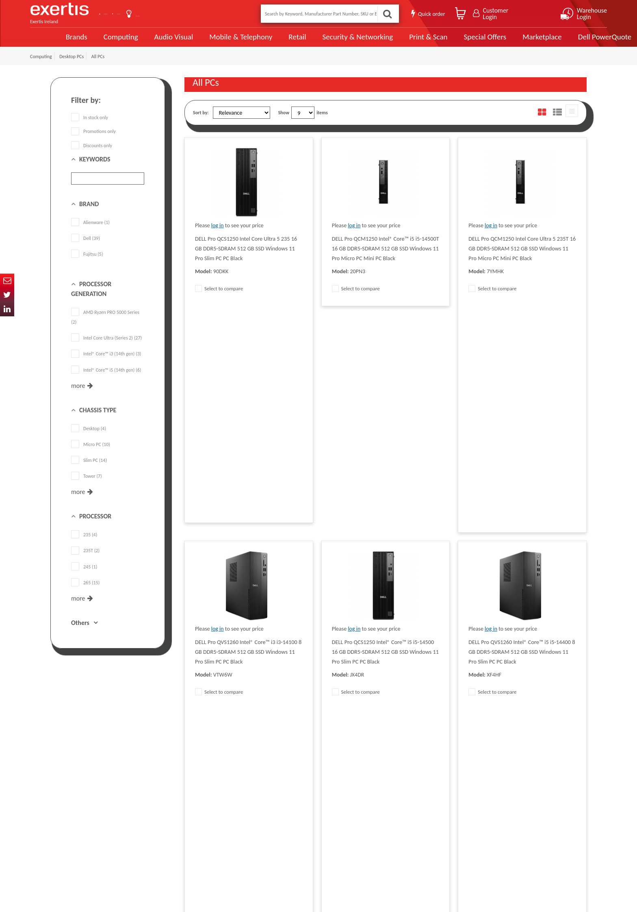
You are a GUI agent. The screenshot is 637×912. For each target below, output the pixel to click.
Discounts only (91, 154)
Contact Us (127, 13)
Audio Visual (145, 41)
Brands (49, 41)
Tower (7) (86, 485)
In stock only (89, 127)
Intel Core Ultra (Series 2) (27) (106, 347)
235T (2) (85, 560)
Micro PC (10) (90, 454)
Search (385, 14)
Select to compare (219, 298)
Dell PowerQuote (572, 41)
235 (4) (84, 544)
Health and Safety (282, 836)
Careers (272, 812)
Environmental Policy (285, 824)
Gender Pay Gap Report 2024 (213, 848)
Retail (268, 41)
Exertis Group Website (206, 812)
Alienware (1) (90, 232)
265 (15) (85, 592)
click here (107, 824)
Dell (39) (85, 247)
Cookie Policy (197, 824)
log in (217, 234)
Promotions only (93, 141)
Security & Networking (328, 41)
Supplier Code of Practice (289, 787)
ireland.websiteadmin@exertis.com (115, 831)
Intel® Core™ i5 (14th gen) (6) (106, 379)
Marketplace (510, 41)
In (7, 309)
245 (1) (84, 576)
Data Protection (199, 775)
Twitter (7, 295)
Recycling (193, 836)
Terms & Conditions (203, 800)
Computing (93, 41)
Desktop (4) (88, 438)
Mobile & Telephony (212, 41)
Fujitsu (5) (87, 263)
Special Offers (454, 41)
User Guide (210, 14)
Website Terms (279, 800)
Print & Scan (398, 41)
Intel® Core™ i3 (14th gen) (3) (106, 363)
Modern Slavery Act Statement (295, 775)
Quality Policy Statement (208, 787)
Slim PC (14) (89, 469)
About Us (169, 13)
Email (7, 281)
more (78, 395)
